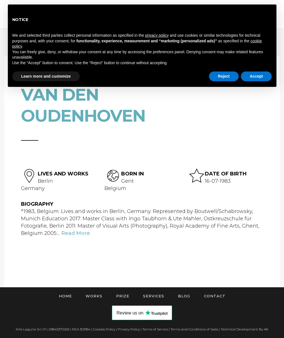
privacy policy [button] (157, 35)
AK (266, 329)
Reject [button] (224, 76)
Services (153, 296)
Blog (184, 296)
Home (65, 296)
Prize (122, 296)
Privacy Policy (129, 329)
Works (94, 296)
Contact (215, 296)
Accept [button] (256, 76)
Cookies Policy (104, 329)
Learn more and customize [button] (46, 76)
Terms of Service (155, 329)
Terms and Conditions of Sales (194, 329)
